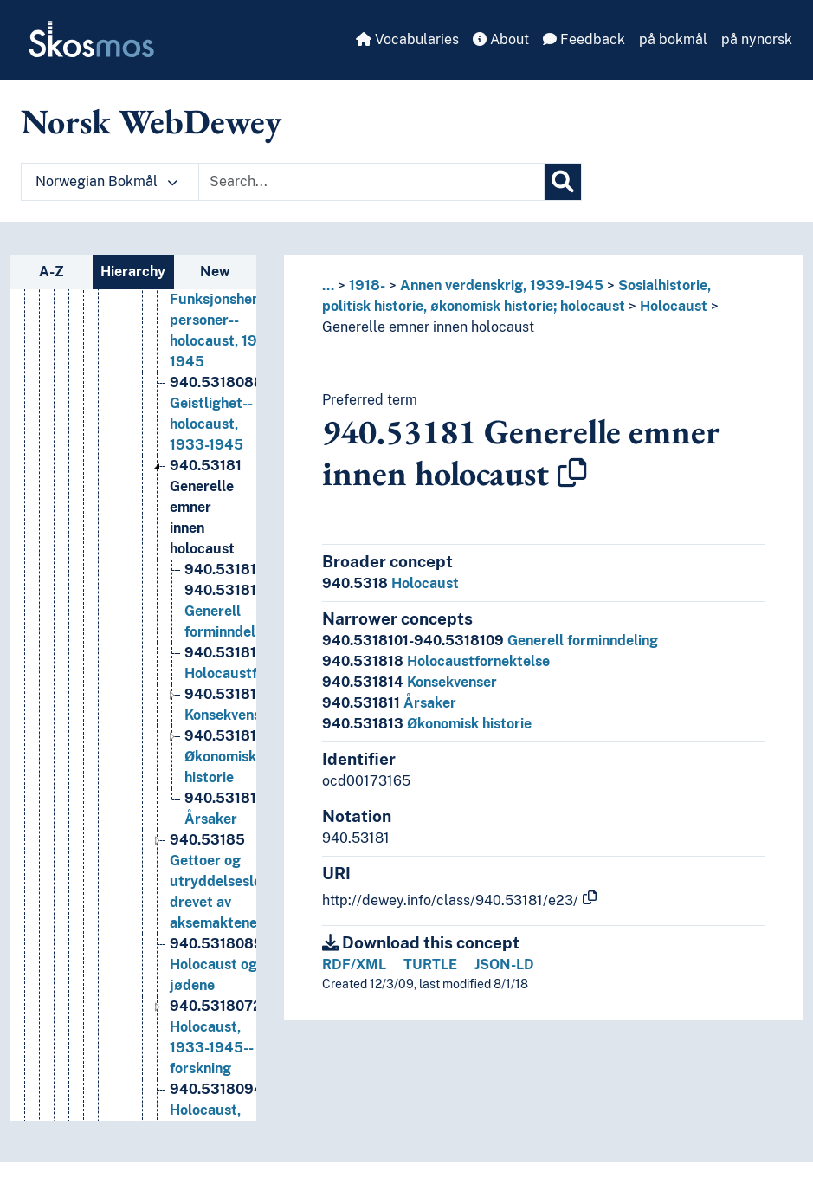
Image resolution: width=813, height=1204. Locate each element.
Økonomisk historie (427, 723)
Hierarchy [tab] (132, 271)
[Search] (563, 182)
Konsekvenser (409, 682)
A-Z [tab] (51, 271)
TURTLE (430, 964)
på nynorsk (756, 39)
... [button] (328, 285)
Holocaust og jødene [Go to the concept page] (230, 1042)
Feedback (584, 39)
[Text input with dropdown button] (371, 182)
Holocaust (673, 306)
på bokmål (673, 39)
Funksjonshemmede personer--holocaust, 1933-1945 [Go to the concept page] (235, 397)
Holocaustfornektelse (436, 661)
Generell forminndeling (490, 640)
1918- (367, 285)
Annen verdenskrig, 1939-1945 (501, 285)
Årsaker (389, 703)
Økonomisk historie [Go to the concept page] (225, 834)
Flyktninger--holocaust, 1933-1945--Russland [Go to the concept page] (247, 314)
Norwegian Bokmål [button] (106, 181)
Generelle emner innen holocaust (428, 327)
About (501, 39)
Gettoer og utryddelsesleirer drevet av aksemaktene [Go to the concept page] (227, 958)
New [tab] (215, 271)
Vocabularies (407, 39)
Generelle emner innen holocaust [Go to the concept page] (206, 584)
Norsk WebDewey (151, 121)
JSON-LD (504, 964)
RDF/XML (354, 964)
